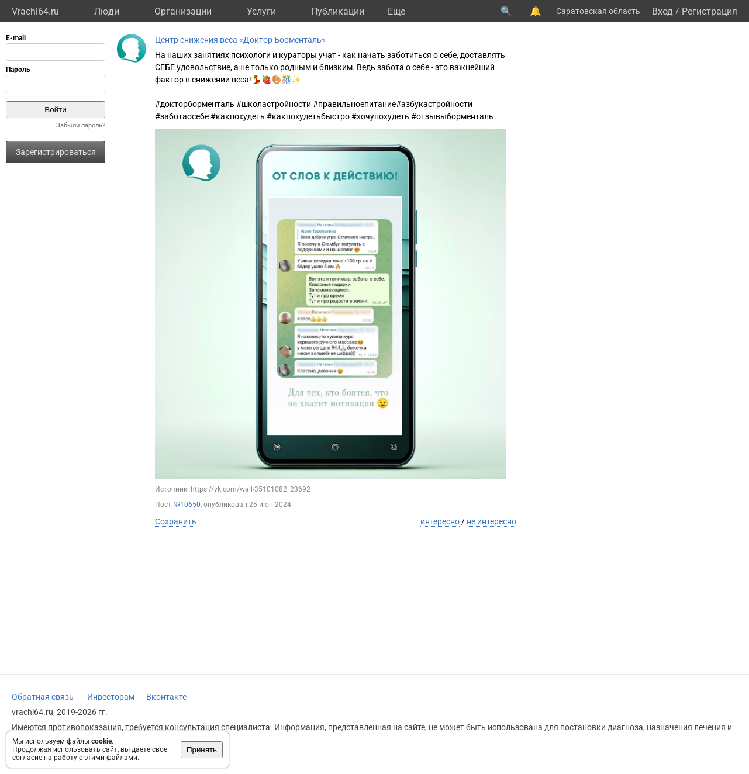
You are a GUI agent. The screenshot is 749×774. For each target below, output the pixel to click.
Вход (662, 11)
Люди (106, 11)
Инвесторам (110, 697)
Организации (183, 11)
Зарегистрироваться (56, 152)
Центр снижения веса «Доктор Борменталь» (240, 39)
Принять (202, 749)
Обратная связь (43, 697)
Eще (396, 11)
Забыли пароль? (80, 125)
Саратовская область (598, 11)
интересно (440, 521)
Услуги (261, 11)
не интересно (491, 521)
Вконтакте (166, 697)
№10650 (187, 504)
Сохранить (175, 521)
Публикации (337, 11)
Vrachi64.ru (35, 11)
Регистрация (709, 11)
